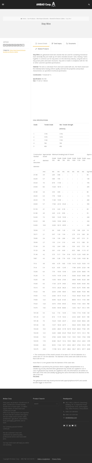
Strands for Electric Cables (10, 52)
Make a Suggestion (43, 459)
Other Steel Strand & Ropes (17, 50)
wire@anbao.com (71, 418)
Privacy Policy (56, 459)
